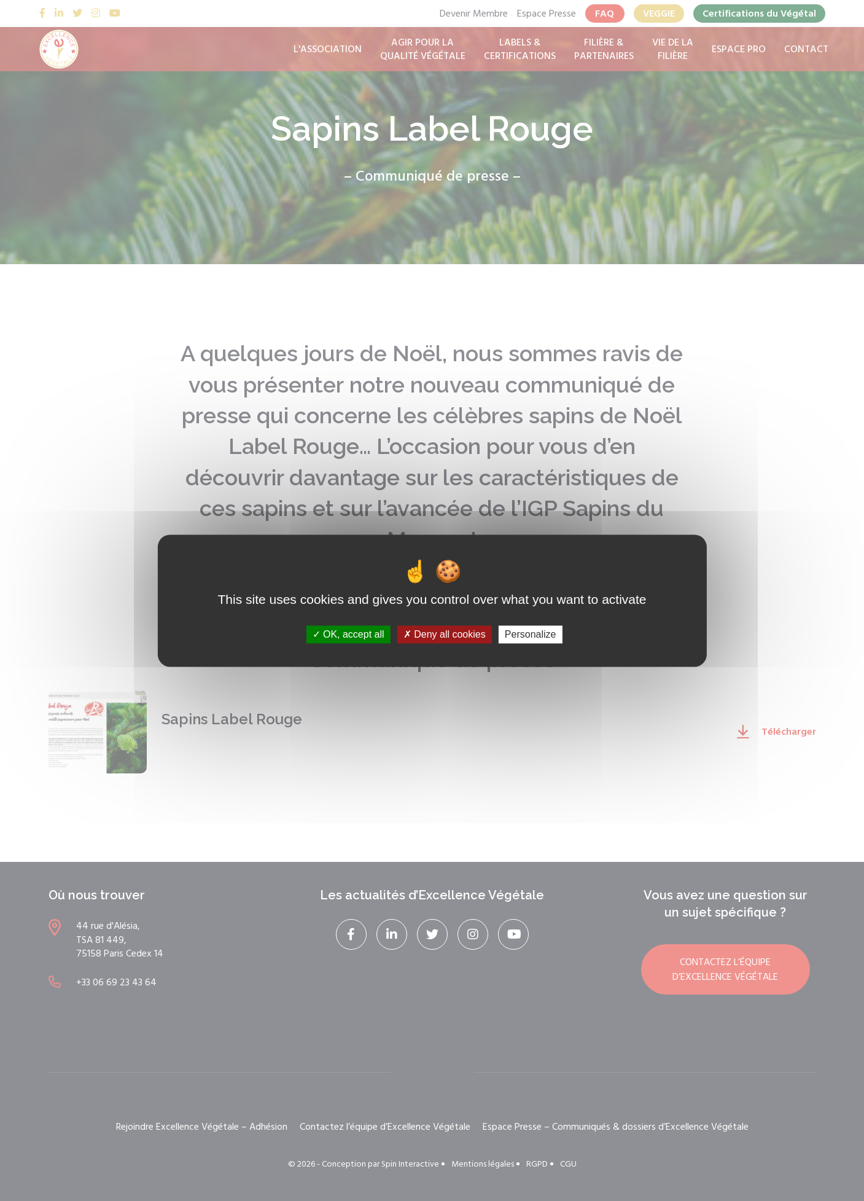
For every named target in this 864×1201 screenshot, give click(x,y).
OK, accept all (348, 634)
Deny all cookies (444, 634)
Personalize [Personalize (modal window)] (530, 634)
